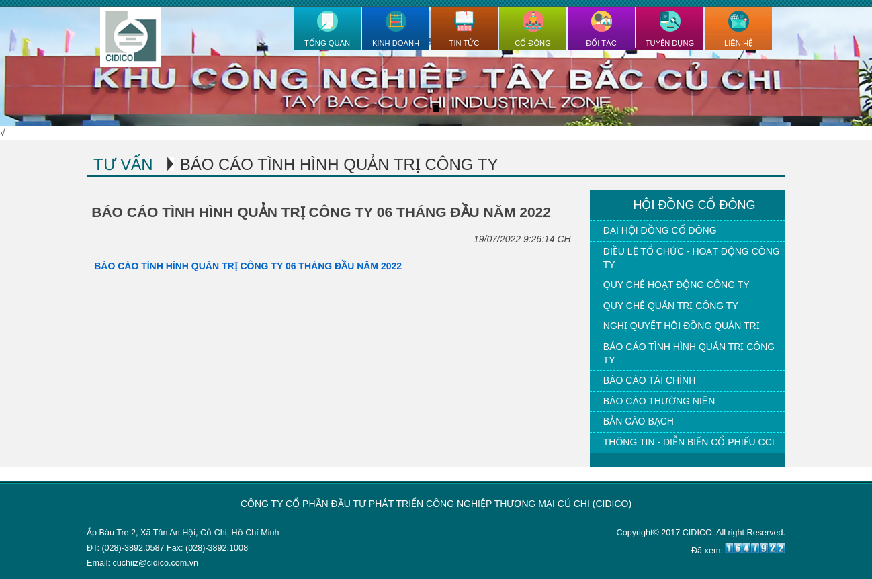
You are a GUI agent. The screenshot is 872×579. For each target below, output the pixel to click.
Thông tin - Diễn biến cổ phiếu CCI (689, 442)
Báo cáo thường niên (659, 401)
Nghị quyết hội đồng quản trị (681, 325)
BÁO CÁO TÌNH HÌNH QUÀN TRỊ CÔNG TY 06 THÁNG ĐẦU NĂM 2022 (246, 266)
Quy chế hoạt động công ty (676, 284)
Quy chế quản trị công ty (670, 305)
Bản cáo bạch (638, 421)
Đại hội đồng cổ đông (660, 230)
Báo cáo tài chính (649, 380)
